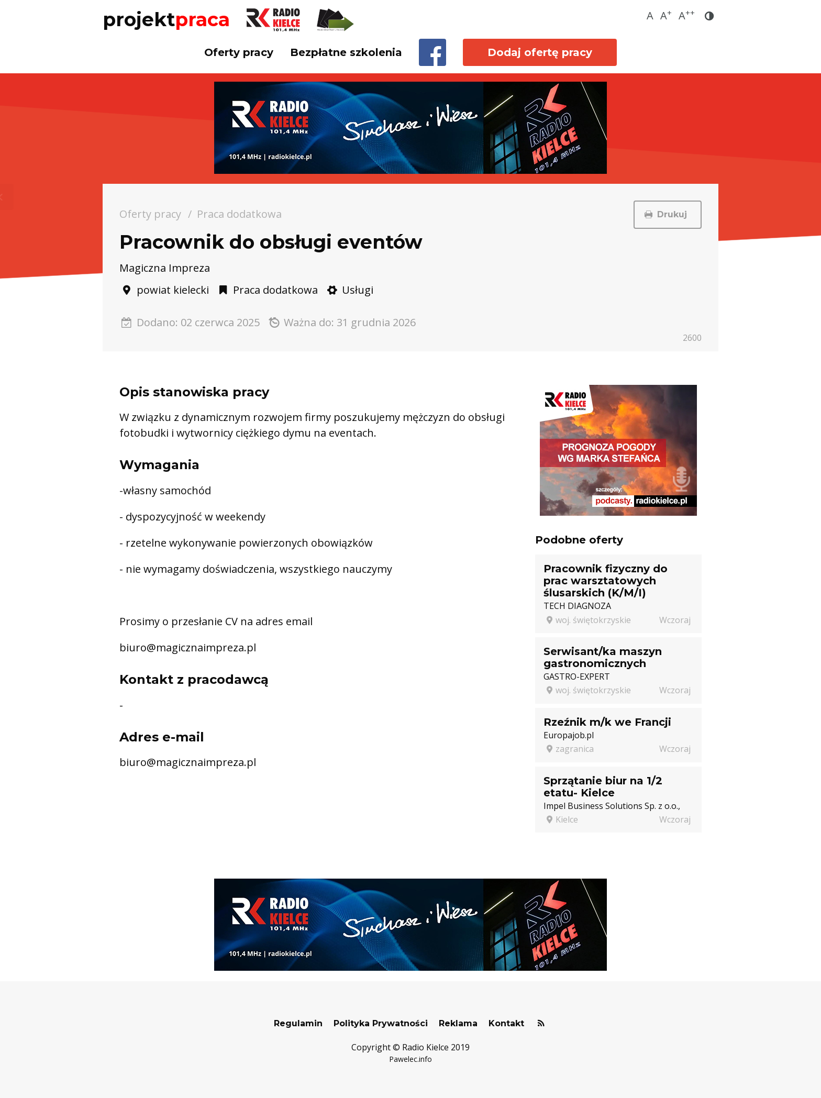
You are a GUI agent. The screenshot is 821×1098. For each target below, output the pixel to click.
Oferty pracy (238, 52)
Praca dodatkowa (239, 214)
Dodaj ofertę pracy (539, 52)
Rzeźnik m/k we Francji (607, 722)
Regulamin (298, 1023)
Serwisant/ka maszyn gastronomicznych (602, 657)
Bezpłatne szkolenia (346, 52)
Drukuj (667, 214)
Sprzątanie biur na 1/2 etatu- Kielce (602, 786)
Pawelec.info (410, 1059)
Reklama (458, 1023)
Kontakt (506, 1023)
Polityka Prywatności (381, 1023)
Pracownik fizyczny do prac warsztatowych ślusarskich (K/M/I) (605, 580)
